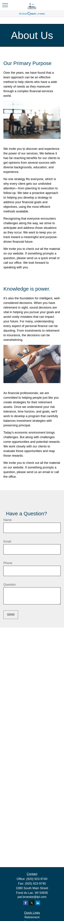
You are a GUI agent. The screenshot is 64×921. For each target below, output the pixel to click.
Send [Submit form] (11, 614)
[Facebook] (25, 902)
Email (7, 541)
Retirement (31, 917)
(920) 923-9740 (36, 879)
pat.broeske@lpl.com (32, 897)
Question (9, 584)
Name (7, 520)
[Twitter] (31, 902)
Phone (7, 563)
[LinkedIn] (37, 902)
